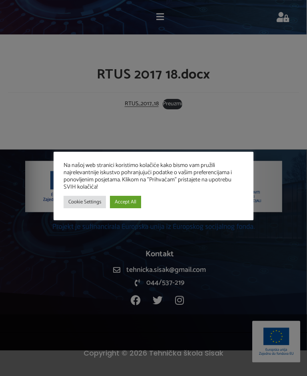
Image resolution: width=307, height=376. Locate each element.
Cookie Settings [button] (84, 202)
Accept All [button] (125, 202)
